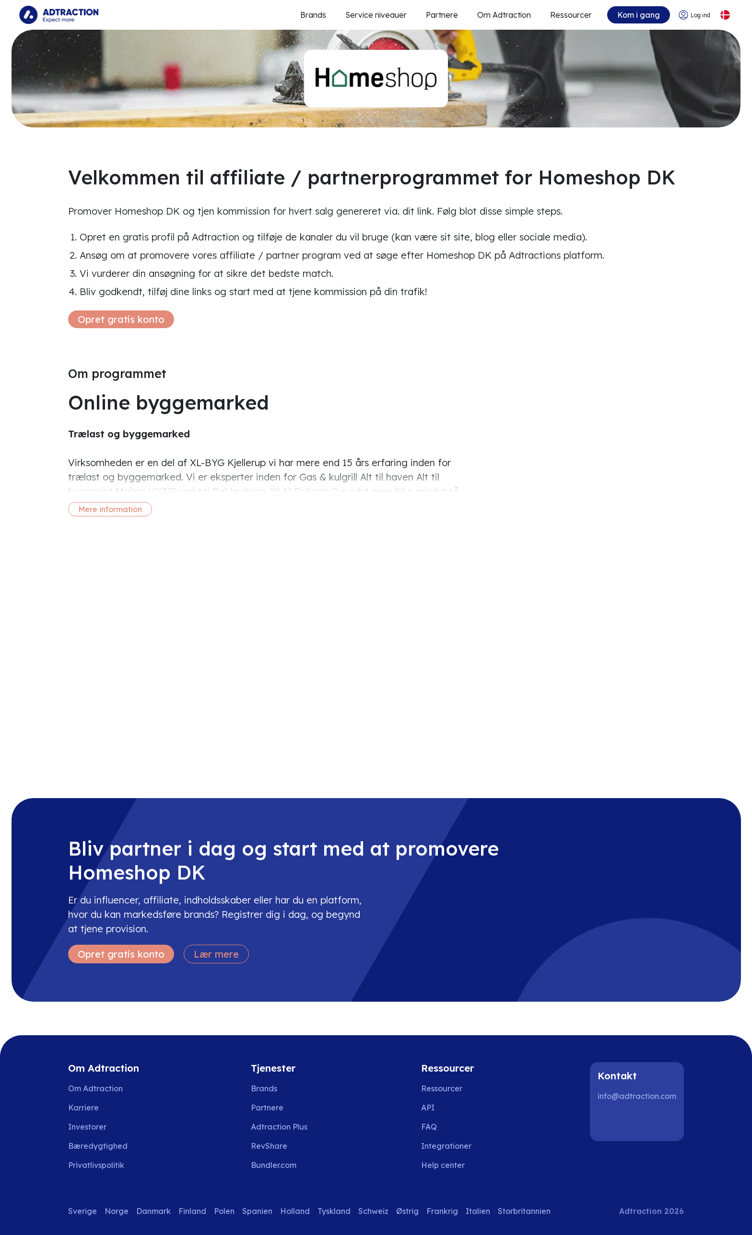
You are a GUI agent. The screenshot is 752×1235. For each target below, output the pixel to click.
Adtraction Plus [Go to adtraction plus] (279, 1127)
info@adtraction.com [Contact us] (637, 1096)
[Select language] (725, 15)
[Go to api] (449, 1107)
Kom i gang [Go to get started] (638, 15)
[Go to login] (694, 15)
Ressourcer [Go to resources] (571, 15)
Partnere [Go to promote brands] (442, 15)
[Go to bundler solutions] (280, 1165)
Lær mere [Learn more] (216, 954)
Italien (478, 1211)
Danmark (153, 1211)
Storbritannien (524, 1211)
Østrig (407, 1211)
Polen (224, 1211)
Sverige (82, 1211)
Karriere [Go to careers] (83, 1107)
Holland (295, 1211)
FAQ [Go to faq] (429, 1127)
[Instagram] (639, 1121)
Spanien (257, 1211)
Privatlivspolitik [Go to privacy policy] (96, 1165)
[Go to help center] (449, 1165)
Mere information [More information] (110, 509)
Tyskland (334, 1211)
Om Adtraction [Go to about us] (95, 1088)
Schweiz (373, 1211)
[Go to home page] (58, 15)
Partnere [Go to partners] (267, 1107)
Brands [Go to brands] (264, 1088)
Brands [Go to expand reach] (313, 15)
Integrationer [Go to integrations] (446, 1146)
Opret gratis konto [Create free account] (121, 319)
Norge (117, 1211)
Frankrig (442, 1211)
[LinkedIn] (609, 1121)
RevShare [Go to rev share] (269, 1146)
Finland (192, 1211)
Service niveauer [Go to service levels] (376, 15)
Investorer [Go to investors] (87, 1127)
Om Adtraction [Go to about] (504, 15)
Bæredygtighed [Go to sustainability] (98, 1146)
